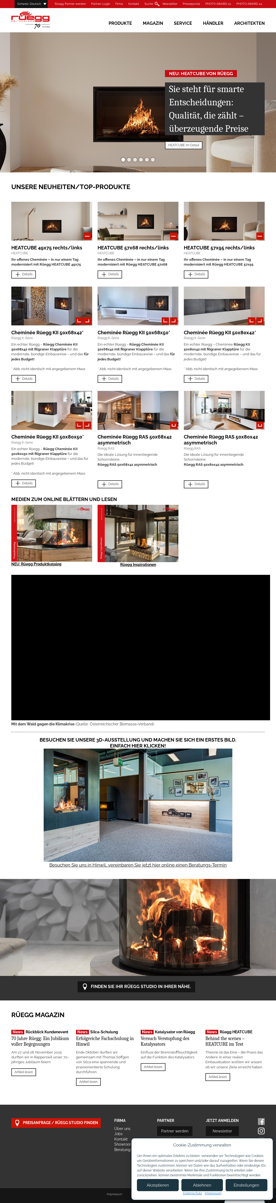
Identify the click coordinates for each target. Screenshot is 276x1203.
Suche (148, 4)
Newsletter (170, 4)
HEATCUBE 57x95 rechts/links (219, 248)
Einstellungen (246, 1185)
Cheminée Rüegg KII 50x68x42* (47, 332)
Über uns (122, 1128)
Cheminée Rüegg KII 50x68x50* (134, 332)
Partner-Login (100, 4)
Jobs (118, 1134)
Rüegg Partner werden (70, 4)
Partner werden (174, 1131)
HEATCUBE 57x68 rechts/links (133, 248)
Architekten (249, 23)
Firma (119, 4)
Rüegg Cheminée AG (38, 20)
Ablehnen (202, 1185)
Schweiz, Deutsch (29, 4)
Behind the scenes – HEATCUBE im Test (224, 1041)
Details (24, 274)
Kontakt (133, 4)
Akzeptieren (158, 1185)
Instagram (261, 1131)
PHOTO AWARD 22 (218, 4)
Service (183, 23)
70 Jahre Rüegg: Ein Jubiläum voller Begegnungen (40, 1041)
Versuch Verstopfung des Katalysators (165, 1041)
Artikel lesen (24, 1072)
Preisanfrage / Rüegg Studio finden (56, 1123)
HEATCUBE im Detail (183, 145)
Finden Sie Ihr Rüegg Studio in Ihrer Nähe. (136, 986)
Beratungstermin (129, 1150)
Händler (213, 23)
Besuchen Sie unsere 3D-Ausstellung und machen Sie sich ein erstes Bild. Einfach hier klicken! (138, 743)
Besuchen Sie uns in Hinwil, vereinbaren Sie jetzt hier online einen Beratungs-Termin (138, 865)
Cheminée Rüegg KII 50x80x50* (47, 437)
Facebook (261, 1121)
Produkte (120, 23)
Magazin (153, 23)
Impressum (114, 1194)
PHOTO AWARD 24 (249, 4)
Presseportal (191, 4)
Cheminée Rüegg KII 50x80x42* (220, 332)
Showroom (123, 1144)
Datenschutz (192, 1193)
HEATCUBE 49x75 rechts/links (46, 248)
